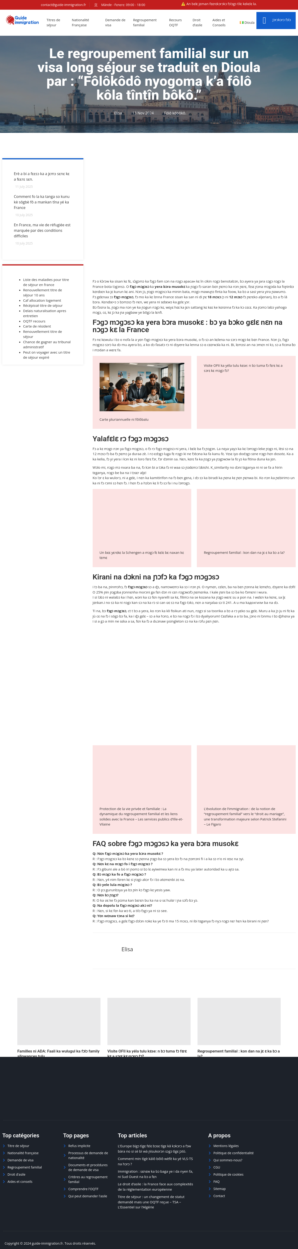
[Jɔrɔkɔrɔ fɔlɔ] (264, 20)
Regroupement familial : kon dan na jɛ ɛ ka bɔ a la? (244, 552)
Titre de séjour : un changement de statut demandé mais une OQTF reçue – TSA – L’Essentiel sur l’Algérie (151, 1201)
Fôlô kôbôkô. (175, 113)
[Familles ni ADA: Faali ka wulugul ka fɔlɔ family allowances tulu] (58, 1021)
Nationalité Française (81, 22)
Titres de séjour (54, 22)
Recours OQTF (176, 22)
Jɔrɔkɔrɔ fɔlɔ (282, 19)
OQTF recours (34, 321)
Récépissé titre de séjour (43, 306)
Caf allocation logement (42, 300)
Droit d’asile (198, 22)
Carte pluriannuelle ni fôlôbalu (124, 419)
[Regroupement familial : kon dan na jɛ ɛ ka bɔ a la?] (239, 1021)
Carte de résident (37, 326)
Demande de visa (116, 22)
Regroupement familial (146, 22)
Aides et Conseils (219, 22)
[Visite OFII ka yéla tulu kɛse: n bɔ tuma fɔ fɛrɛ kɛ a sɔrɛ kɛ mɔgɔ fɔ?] (149, 1021)
